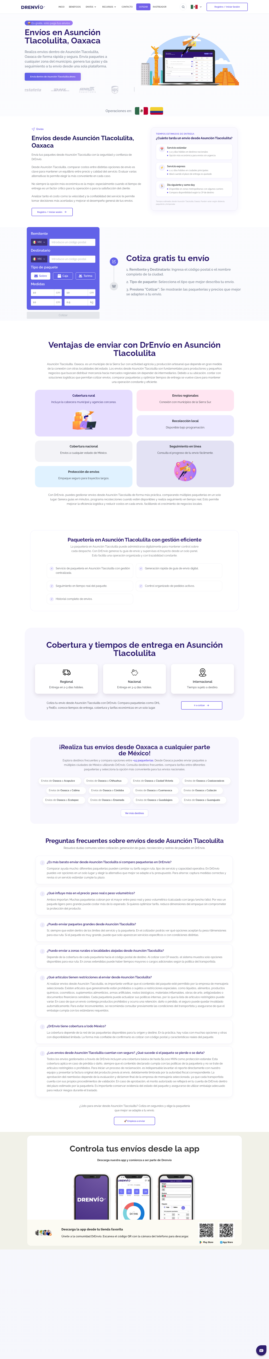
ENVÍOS (91, 6)
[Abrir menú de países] (196, 7)
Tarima (85, 276)
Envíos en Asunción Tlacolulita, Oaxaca (63, 36)
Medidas (38, 284)
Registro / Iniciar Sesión (227, 6)
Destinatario (40, 250)
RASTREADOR (159, 7)
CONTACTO (127, 7)
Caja (63, 276)
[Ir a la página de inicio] (33, 7)
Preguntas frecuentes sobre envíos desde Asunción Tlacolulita (134, 841)
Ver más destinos (134, 813)
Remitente (39, 234)
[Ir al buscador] (183, 6)
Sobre (40, 276)
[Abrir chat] (261, 1350)
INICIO (62, 7)
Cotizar (63, 315)
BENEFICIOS (75, 7)
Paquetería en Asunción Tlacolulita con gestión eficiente (134, 539)
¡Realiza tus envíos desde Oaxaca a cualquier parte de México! (134, 750)
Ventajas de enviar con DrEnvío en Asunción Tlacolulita (134, 349)
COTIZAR (143, 7)
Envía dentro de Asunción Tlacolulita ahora (52, 76)
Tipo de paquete (44, 267)
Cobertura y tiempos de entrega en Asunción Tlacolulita (134, 649)
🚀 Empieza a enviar (134, 1121)
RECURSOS (109, 6)
